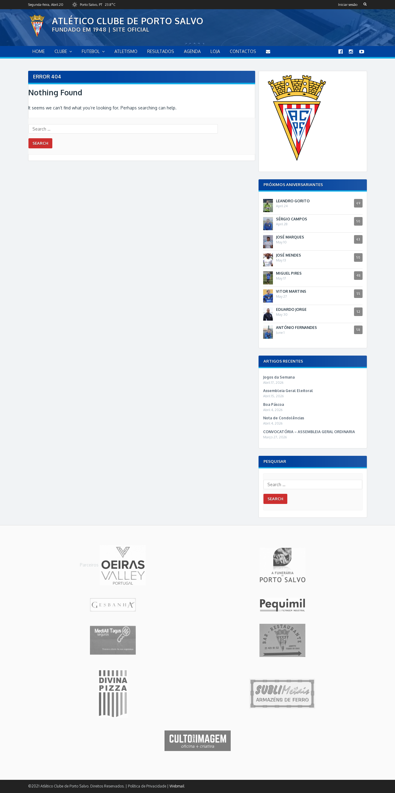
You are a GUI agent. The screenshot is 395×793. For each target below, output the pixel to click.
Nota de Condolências (283, 418)
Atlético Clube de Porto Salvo (127, 20)
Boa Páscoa (273, 404)
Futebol (91, 51)
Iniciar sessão (347, 4)
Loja (215, 51)
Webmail (177, 786)
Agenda (192, 51)
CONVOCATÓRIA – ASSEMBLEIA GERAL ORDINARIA (309, 431)
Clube (60, 51)
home (38, 51)
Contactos (243, 51)
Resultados (160, 51)
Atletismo (125, 51)
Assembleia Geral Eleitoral (288, 390)
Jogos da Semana (279, 377)
